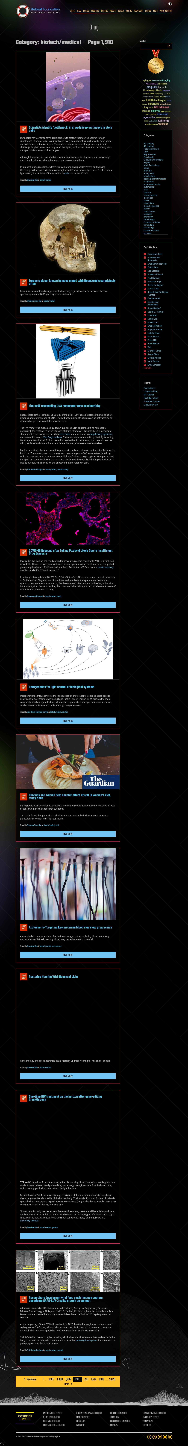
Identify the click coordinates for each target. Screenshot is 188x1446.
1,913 (101, 1379)
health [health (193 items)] (150, 100)
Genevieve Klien (32, 180)
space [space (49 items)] (146, 121)
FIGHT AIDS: (47, 1421)
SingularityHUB (151, 405)
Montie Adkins (154, 358)
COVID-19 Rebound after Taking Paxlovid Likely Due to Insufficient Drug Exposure (71, 552)
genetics (65, 712)
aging (146, 168)
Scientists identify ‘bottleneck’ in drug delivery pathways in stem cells (70, 129)
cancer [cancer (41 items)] (152, 94)
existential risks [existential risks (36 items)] (148, 97)
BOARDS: (145, 1417)
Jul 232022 (24, 129)
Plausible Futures (152, 401)
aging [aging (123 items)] (146, 80)
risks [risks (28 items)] (162, 118)
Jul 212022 (24, 1299)
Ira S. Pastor (153, 361)
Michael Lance (154, 351)
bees (146, 189)
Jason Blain (153, 354)
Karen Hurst (153, 288)
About (72, 10)
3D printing (149, 143)
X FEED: (45, 1417)
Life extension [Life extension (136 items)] (161, 107)
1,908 (60, 1379)
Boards (86, 10)
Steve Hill (152, 340)
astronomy (149, 181)
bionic (146, 200)
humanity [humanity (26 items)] (169, 101)
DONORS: (112, 1417)
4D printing (149, 146)
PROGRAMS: (147, 1421)
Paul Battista (154, 278)
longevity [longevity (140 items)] (155, 111)
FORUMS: (113, 1425)
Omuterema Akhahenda (35, 596)
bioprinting (149, 203)
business (148, 214)
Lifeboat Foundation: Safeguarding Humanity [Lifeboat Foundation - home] (38, 11)
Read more (68, 189)
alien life (148, 171)
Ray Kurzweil (150, 154)
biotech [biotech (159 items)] (162, 87)
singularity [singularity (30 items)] (167, 118)
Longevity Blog (150, 391)
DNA (146, 151)
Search (169, 46)
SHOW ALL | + (148, 368)
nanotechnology (62, 469)
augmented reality (152, 184)
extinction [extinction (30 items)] (156, 97)
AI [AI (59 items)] (150, 81)
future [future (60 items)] (162, 97)
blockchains (149, 211)
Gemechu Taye (154, 281)
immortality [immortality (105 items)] (153, 103)
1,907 (51, 1379)
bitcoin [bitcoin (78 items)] (159, 90)
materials (60, 1350)
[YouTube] (165, 1437)
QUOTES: (145, 1425)
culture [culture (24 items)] (165, 94)
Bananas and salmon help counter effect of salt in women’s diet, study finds (70, 797)
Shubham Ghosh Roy (34, 301)
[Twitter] (154, 1437)
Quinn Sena (153, 267)
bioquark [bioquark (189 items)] (152, 87)
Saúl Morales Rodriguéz (35, 469)
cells (66, 173)
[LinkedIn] (160, 1437)
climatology (149, 219)
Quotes (148, 10)
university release (29, 1220)
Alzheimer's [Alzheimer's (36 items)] (155, 81)
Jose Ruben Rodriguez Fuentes (37, 712)
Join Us (129, 10)
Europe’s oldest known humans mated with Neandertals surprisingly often (72, 282)
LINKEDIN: (113, 1413)
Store (155, 10)
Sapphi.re (57, 1436)
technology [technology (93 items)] (163, 120)
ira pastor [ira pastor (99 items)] (148, 107)
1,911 (86, 1379)
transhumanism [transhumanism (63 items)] (151, 124)
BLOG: (78, 1417)
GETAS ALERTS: (148, 1413)
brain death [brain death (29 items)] (146, 94)
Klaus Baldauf (154, 308)
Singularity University (153, 160)
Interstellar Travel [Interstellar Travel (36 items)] (165, 104)
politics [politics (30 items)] (147, 115)
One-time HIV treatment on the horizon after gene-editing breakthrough (65, 1098)
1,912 (93, 1379)
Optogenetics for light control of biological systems (61, 687)
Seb (149, 347)
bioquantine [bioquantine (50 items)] (162, 84)
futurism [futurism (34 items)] (167, 97)
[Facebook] (149, 1437)
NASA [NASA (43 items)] (162, 111)
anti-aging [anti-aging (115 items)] (164, 80)
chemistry (148, 217)
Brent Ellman (153, 343)
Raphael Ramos (155, 329)
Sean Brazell (153, 336)
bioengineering (150, 195)
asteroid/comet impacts (155, 179)
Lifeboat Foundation (32, 1436)
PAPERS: (79, 1425)
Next (66, 1384)
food (57, 825)
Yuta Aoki (152, 315)
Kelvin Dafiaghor (155, 285)
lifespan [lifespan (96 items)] (146, 111)
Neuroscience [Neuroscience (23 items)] (168, 111)
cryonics (147, 233)
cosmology (149, 227)
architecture (149, 176)
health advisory (106, 567)
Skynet (147, 162)
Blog (79, 10)
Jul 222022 (24, 282)
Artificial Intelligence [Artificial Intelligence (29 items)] (152, 84)
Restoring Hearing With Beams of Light (53, 976)
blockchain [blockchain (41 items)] (166, 91)
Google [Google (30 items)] (143, 101)
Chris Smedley (154, 365)
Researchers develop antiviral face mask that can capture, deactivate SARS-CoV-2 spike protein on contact (66, 1299)
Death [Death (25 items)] (168, 94)
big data (147, 192)
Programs (95, 10)
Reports (104, 10)
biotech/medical (45, 180)
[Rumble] (170, 1437)
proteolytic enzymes (86, 1340)
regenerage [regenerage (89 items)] (162, 114)
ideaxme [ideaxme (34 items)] (144, 104)
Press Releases (166, 10)
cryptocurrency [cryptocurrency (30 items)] (159, 94)
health (59, 596)
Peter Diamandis (151, 149)
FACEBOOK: (47, 1413)
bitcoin (147, 208)
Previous (31, 1379)
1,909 (68, 1379)
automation (149, 187)
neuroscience (56, 946)
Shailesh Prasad (155, 274)
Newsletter (138, 10)
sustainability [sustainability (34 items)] (153, 121)
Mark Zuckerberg (151, 165)
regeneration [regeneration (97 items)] (149, 117)
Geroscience (149, 388)
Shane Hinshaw (155, 326)
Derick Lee (152, 319)
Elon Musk (148, 157)
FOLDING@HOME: (115, 1421)
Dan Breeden (153, 271)
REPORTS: (79, 1421)
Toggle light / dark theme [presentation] (170, 3)
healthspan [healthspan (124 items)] (160, 100)
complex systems (152, 222)
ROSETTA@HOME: (49, 1425)
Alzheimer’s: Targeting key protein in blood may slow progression (70, 927)
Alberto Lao (153, 322)
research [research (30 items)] (158, 118)
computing (149, 225)
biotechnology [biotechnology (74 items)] (149, 90)
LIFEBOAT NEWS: (81, 1413)
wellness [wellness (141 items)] (163, 124)
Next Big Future (151, 398)
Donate (121, 10)
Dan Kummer (154, 298)
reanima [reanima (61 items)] (153, 114)
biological (148, 198)
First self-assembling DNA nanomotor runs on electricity (65, 406)
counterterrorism (151, 230)
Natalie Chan (154, 333)
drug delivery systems (100, 434)
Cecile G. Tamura (155, 312)
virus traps (64, 434)
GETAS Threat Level (25, 1418)
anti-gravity (149, 173)
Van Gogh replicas (52, 437)
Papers (113, 10)
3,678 (112, 1379)
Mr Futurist (149, 395)
